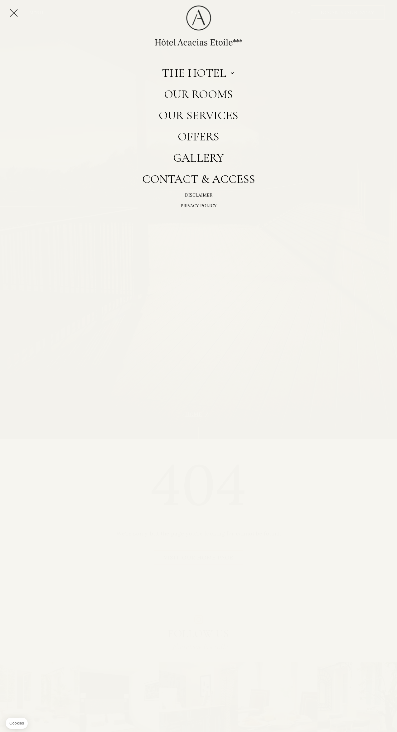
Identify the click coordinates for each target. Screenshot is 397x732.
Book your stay (348, 12)
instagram (198, 619)
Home (193, 414)
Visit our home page (198, 557)
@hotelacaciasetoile (198, 646)
